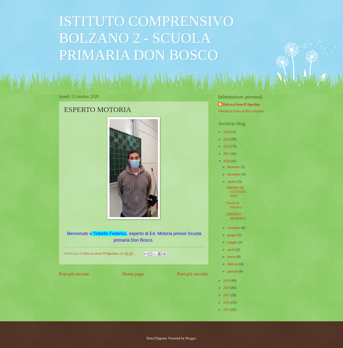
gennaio (233, 271)
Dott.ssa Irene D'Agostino (241, 104)
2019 (227, 281)
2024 (227, 132)
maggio (232, 242)
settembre (234, 228)
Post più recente (74, 273)
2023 (227, 139)
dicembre (234, 167)
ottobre (232, 182)
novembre (234, 174)
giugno (232, 235)
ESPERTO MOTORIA (236, 216)
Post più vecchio (192, 273)
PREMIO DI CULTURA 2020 (236, 192)
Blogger (190, 338)
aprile (231, 249)
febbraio (233, 264)
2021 (227, 154)
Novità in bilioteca (234, 205)
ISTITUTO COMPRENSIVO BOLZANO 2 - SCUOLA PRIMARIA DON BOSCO (146, 38)
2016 (227, 302)
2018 (227, 288)
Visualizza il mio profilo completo (241, 111)
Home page (133, 273)
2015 (227, 309)
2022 (227, 146)
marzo (232, 257)
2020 (227, 161)
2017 (227, 295)
